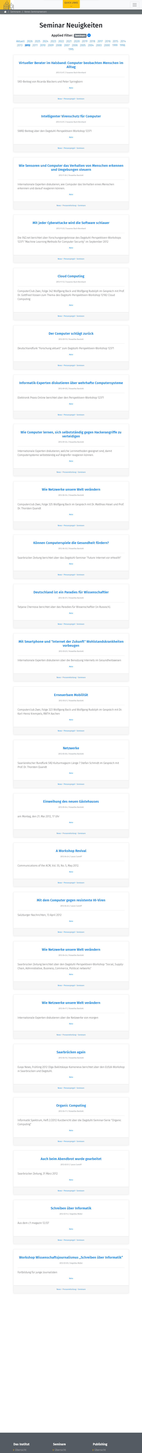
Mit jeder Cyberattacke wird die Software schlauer (71, 223)
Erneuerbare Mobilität (71, 695)
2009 (51, 45)
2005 (83, 45)
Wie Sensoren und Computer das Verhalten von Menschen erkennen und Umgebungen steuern (71, 168)
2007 (67, 45)
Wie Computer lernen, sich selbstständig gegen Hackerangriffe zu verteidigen (71, 434)
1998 (122, 45)
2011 (35, 45)
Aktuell (20, 41)
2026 (29, 41)
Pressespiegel (69, 99)
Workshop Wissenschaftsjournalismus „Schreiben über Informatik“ (71, 1257)
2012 (27, 45)
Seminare (15, 11)
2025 (37, 41)
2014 (123, 41)
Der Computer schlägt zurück (71, 334)
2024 (45, 41)
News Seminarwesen (35, 11)
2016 (107, 41)
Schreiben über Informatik (71, 1208)
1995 (71, 49)
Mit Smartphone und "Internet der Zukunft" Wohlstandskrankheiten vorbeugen (71, 644)
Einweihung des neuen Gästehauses (71, 801)
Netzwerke (71, 748)
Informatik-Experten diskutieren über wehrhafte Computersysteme (71, 383)
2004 (91, 45)
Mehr (71, 88)
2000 (107, 45)
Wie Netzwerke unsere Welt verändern (71, 489)
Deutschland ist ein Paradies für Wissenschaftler (71, 592)
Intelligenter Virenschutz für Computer (71, 116)
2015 (115, 41)
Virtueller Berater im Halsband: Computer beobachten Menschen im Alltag (71, 65)
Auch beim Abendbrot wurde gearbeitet (71, 1159)
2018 (92, 41)
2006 (75, 45)
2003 (99, 45)
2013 (19, 45)
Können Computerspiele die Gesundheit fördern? (71, 543)
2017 (100, 41)
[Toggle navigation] (134, 5)
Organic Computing (71, 1105)
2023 (53, 41)
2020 (77, 41)
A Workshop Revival (71, 851)
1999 (114, 45)
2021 (69, 41)
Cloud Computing (71, 276)
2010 (42, 45)
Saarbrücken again (71, 1052)
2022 (61, 41)
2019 (84, 41)
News (60, 99)
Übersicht (20, 1449)
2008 (59, 45)
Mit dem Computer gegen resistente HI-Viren (71, 900)
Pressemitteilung (69, 205)
